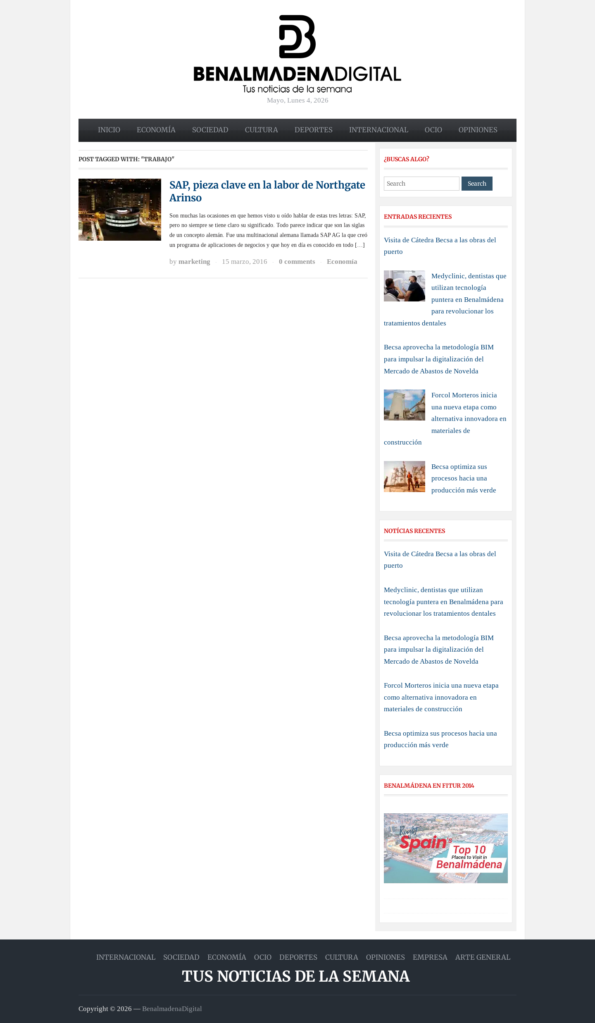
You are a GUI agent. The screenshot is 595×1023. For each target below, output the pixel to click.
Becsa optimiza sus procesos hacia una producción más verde (463, 478)
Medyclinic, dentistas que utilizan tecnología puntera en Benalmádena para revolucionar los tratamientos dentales (445, 299)
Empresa (430, 957)
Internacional (378, 129)
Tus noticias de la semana (295, 976)
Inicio (109, 129)
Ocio (433, 129)
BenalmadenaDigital (172, 1009)
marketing (194, 261)
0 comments (297, 261)
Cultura (261, 129)
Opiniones (478, 129)
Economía (156, 129)
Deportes (314, 129)
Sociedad (210, 129)
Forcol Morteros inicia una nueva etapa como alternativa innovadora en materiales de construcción (445, 418)
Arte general (482, 957)
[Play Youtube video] (446, 848)
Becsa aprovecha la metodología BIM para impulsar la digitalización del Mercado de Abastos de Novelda (439, 359)
